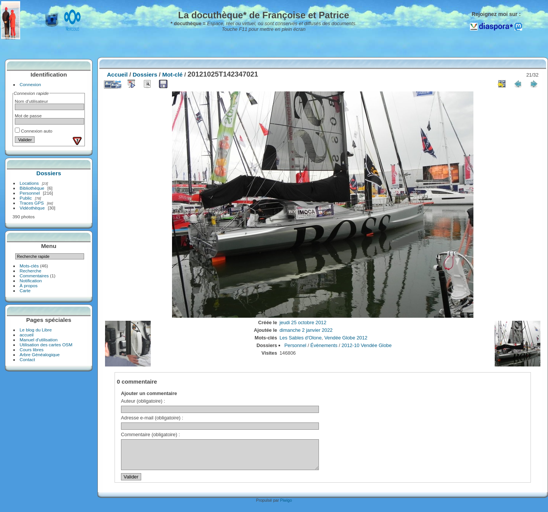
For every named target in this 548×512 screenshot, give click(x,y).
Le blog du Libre (36, 329)
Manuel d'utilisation (39, 339)
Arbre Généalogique (40, 354)
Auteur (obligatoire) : (143, 401)
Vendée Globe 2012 (345, 338)
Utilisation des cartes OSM (46, 344)
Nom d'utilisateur (31, 101)
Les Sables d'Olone (301, 338)
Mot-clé (172, 74)
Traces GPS (32, 202)
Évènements (324, 345)
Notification (31, 280)
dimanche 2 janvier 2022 (306, 330)
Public (26, 197)
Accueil (117, 74)
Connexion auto (34, 130)
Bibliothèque (32, 188)
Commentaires (34, 275)
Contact (27, 359)
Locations (29, 183)
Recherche (30, 270)
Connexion (30, 84)
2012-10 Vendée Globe (366, 345)
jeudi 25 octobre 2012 (303, 322)
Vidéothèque (32, 207)
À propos (29, 285)
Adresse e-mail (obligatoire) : (152, 418)
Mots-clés (29, 265)
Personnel (30, 192)
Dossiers (49, 173)
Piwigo (286, 506)
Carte (25, 290)
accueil (27, 334)
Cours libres (32, 349)
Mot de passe (28, 115)
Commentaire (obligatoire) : (150, 434)
